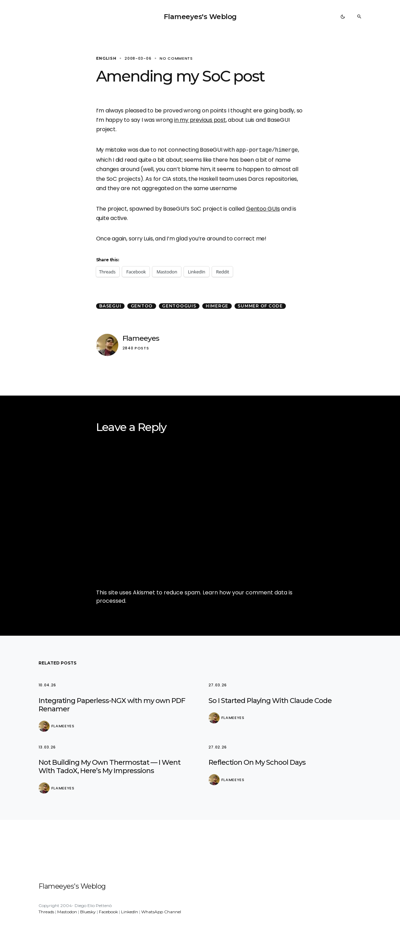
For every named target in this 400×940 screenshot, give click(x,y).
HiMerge (217, 305)
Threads (46, 911)
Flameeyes (141, 338)
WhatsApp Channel (161, 911)
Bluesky (88, 911)
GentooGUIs (179, 305)
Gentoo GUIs (263, 209)
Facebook (108, 911)
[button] (343, 17)
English (106, 58)
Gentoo (142, 305)
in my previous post (200, 120)
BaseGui (110, 305)
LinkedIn (129, 911)
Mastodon (67, 911)
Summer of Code (260, 305)
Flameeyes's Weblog (200, 16)
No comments (176, 58)
